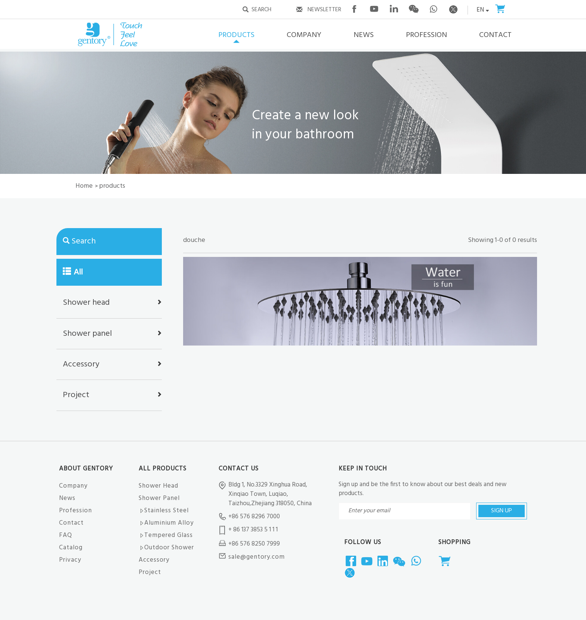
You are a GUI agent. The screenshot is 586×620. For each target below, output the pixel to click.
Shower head (86, 302)
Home (84, 186)
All (73, 272)
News (67, 498)
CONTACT (495, 35)
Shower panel (87, 333)
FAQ (65, 535)
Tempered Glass (166, 535)
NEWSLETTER (324, 10)
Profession (75, 511)
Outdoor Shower (166, 548)
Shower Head (158, 486)
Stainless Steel (164, 511)
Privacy (70, 560)
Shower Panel (159, 498)
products (112, 186)
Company (73, 486)
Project (76, 395)
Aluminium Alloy (166, 523)
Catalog (71, 548)
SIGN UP (501, 511)
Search (83, 241)
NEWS (364, 35)
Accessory (81, 364)
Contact (71, 523)
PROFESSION (426, 35)
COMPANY (304, 35)
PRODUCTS (236, 35)
